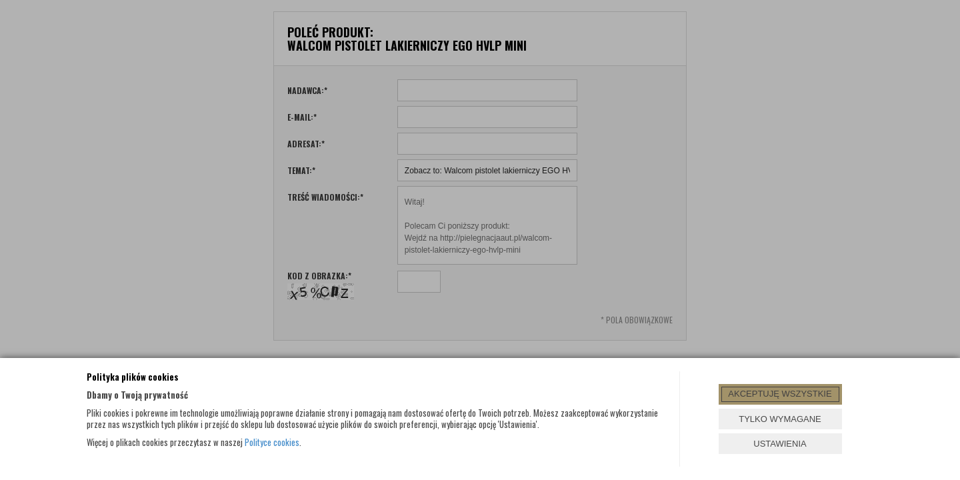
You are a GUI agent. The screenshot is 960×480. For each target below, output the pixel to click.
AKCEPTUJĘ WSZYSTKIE (779, 394)
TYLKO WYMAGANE (780, 419)
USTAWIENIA (779, 444)
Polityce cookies (272, 442)
